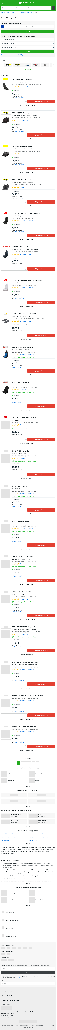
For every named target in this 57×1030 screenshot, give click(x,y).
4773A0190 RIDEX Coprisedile (33, 114)
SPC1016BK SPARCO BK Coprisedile (33, 628)
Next (53, 64)
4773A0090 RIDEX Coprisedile (33, 181)
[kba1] (29, 26)
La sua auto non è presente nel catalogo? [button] (12, 55)
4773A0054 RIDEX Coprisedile (33, 81)
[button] (53, 8)
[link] (53, 3)
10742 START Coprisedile (33, 452)
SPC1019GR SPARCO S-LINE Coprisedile (33, 663)
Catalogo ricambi (5, 12)
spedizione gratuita (16, 367)
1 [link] (18, 763)
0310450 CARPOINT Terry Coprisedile (33, 419)
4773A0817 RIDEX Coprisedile (33, 148)
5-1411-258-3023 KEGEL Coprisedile (33, 315)
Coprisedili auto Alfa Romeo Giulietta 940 (39, 837)
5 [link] (33, 763)
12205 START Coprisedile (33, 383)
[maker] (27, 39)
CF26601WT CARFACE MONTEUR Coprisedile (33, 281)
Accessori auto (14, 12)
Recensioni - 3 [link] (24, 87)
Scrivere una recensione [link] (27, 153)
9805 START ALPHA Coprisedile (33, 558)
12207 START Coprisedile (33, 522)
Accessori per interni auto (26, 12)
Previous (2, 64)
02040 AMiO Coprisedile (33, 248)
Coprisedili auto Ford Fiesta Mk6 (10, 837)
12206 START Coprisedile (33, 487)
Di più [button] (18, 977)
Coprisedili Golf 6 (5, 840)
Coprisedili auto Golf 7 (7, 834)
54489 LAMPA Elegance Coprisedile (24, 726)
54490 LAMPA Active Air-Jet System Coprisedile (28, 695)
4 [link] (29, 763)
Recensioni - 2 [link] (24, 120)
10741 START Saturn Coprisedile (33, 348)
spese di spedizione (19, 97)
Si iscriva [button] (28, 972)
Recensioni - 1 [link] (24, 187)
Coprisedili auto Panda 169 (36, 834)
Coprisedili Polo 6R (33, 840)
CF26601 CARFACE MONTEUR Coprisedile (33, 214)
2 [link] (22, 763)
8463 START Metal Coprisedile (33, 593)
